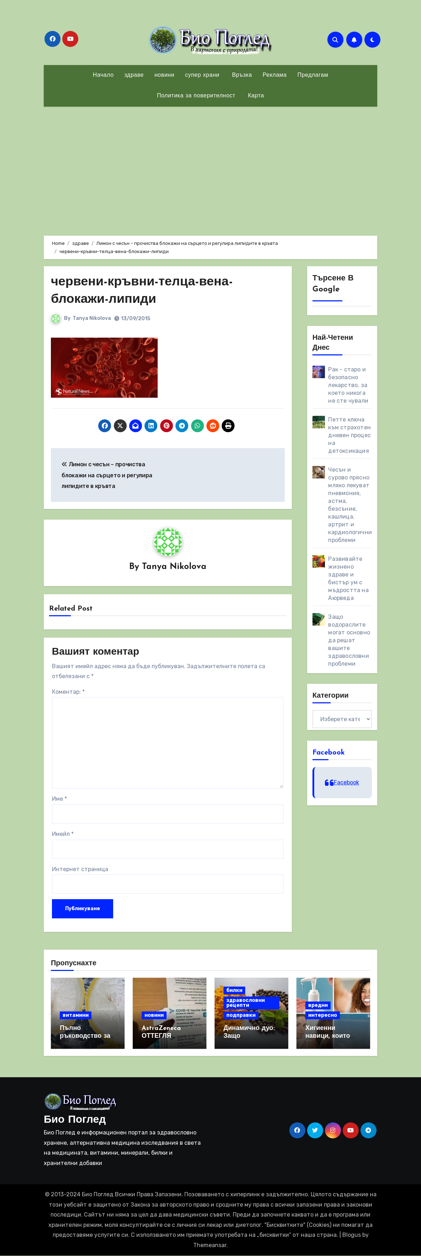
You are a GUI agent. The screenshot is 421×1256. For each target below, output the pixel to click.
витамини (76, 1016)
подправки (241, 1016)
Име (59, 799)
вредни (318, 1006)
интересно (322, 1016)
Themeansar (209, 1245)
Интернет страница (80, 869)
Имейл (63, 834)
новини (164, 75)
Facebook (328, 752)
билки (234, 991)
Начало (103, 75)
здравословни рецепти (245, 1003)
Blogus (351, 1235)
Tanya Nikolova (92, 318)
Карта (255, 96)
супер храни (202, 75)
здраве (134, 75)
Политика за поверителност (196, 96)
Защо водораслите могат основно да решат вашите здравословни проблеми (349, 640)
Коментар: (68, 692)
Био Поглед (75, 1120)
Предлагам (313, 75)
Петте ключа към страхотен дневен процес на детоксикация (349, 435)
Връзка (241, 75)
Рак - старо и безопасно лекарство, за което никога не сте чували (348, 385)
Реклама (275, 75)
